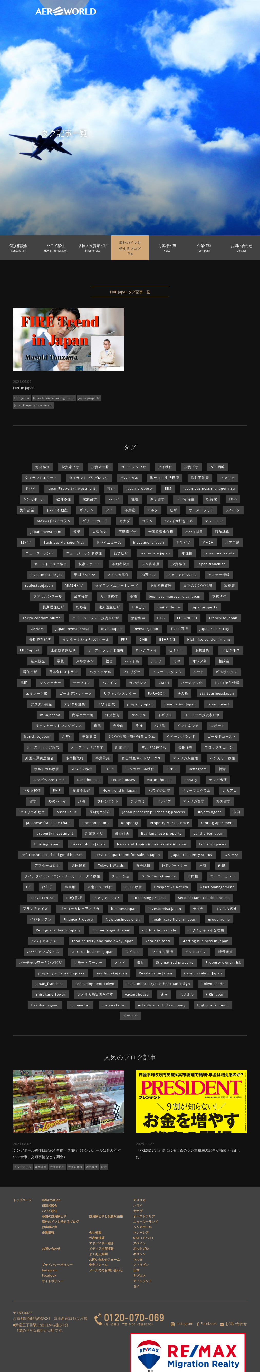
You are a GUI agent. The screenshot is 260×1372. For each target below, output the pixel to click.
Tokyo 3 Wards (111, 865)
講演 (81, 801)
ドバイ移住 (186, 499)
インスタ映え (226, 908)
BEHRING (167, 639)
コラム (147, 520)
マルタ (152, 510)
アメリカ (228, 477)
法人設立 (38, 661)
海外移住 (42, 467)
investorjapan (146, 628)
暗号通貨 (225, 951)
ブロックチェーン (219, 747)
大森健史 (99, 531)
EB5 (168, 488)
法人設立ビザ (109, 607)
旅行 (139, 725)
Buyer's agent (209, 812)
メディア (130, 1015)
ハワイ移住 (194, 531)
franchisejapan (37, 736)
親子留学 (157, 499)
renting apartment (217, 822)
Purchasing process (148, 897)
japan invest (218, 704)
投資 (109, 661)
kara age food (158, 941)
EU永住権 (74, 897)
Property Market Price (169, 822)
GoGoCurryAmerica (159, 876)
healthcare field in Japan (174, 919)
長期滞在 (185, 747)
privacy (190, 779)
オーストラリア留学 (87, 747)
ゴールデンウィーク (76, 693)
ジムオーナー (50, 682)
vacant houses (160, 779)
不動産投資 (121, 564)
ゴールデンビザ (133, 467)
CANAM (37, 628)
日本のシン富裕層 (198, 585)
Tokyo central (42, 897)
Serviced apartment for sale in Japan (127, 854)
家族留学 (90, 499)
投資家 (211, 499)
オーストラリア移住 (50, 564)
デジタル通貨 (74, 704)
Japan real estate (219, 553)
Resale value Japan (155, 973)
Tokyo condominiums (42, 618)
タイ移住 (165, 467)
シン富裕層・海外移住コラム (131, 736)
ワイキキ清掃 (162, 951)
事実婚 (70, 887)
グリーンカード (95, 520)
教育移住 (63, 499)
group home (219, 919)
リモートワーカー (88, 962)
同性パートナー (174, 865)
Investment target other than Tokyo (158, 983)
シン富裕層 (151, 564)
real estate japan (155, 553)
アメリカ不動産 (32, 812)
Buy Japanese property (161, 833)
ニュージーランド (39, 553)
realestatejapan (39, 585)
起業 (77, 531)
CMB (143, 639)
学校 (60, 661)
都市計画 (122, 833)
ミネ (177, 661)
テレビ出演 (218, 779)
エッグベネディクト (49, 779)
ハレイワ (110, 682)
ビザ (173, 510)
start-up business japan (92, 951)
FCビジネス (230, 650)
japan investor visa (73, 628)
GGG (161, 618)
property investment (55, 833)
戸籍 (202, 865)
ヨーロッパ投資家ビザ (202, 715)
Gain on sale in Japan (203, 973)
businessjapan (124, 908)
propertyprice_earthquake (61, 973)
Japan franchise (211, 564)
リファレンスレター (120, 693)
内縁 (221, 865)
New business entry (123, 919)
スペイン (233, 510)
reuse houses (123, 779)
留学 (33, 801)
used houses (88, 779)
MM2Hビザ (74, 585)
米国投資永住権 (161, 531)
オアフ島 (232, 542)
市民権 (193, 876)
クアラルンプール (47, 596)
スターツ (231, 854)
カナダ (124, 520)
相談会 (224, 661)
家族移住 (219, 596)
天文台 (198, 908)
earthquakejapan (112, 973)
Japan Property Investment (33, 405)
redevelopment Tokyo (94, 983)
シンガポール (34, 499)
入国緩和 (79, 865)
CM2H (164, 682)
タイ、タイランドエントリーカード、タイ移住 (62, 876)
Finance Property (78, 919)
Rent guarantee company (58, 930)
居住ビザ (30, 671)
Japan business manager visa (53, 398)
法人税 (182, 693)
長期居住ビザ (53, 607)
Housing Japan (47, 844)
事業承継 (102, 758)
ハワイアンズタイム (43, 951)
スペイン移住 (82, 769)
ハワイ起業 (106, 704)
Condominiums (95, 822)
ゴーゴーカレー (222, 876)
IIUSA (109, 769)
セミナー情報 (219, 574)
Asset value (67, 812)
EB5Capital (29, 650)
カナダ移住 (109, 596)
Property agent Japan (111, 930)
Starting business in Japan (205, 941)
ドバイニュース (108, 542)
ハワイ (114, 499)
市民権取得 (75, 758)
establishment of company (162, 1005)
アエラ (171, 769)
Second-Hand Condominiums (204, 897)
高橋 (133, 596)
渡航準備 (222, 531)
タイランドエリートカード (116, 585)
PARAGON (157, 693)
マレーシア (214, 520)
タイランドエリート (41, 477)
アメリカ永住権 (185, 758)
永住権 (187, 553)
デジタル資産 (41, 704)
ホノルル (187, 994)
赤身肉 (118, 725)
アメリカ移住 (118, 574)
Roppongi (129, 822)
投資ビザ (191, 467)
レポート (217, 725)
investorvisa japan (165, 908)
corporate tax (114, 1005)
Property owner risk (223, 962)
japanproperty (204, 607)
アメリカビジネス (182, 574)
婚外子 (47, 887)
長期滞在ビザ (40, 639)
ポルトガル (129, 477)
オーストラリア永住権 (106, 650)
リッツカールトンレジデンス (58, 725)
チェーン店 (121, 876)
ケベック (139, 715)
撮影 (140, 962)
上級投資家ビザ (63, 650)
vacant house (137, 994)
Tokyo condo (213, 983)
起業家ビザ (94, 833)
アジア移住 (133, 887)
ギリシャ (87, 510)
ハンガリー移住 (222, 758)
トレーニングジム (167, 671)
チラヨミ (138, 801)
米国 (236, 812)
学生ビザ (183, 542)
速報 (164, 994)
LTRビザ (139, 607)
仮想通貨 (202, 650)
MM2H (208, 542)
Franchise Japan (223, 618)
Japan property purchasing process (153, 812)
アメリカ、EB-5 (107, 897)
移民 (24, 682)
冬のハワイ (57, 801)
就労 (222, 769)
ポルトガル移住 (46, 769)
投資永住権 (100, 467)
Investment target (46, 574)
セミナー (176, 650)
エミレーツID (37, 693)
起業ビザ (122, 747)
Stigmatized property (175, 962)
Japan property (89, 398)
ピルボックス (226, 671)
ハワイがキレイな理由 (206, 930)
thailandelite (168, 607)
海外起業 (27, 510)
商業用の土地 (83, 715)
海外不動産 (200, 477)
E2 (28, 887)
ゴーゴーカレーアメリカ (79, 908)
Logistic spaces (212, 844)
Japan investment (46, 531)
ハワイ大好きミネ (179, 520)
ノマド (119, 962)
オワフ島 (199, 661)
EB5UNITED (187, 618)
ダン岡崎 (217, 467)
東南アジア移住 (99, 887)
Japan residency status (192, 854)
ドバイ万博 (179, 628)
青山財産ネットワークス (141, 758)
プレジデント (108, 801)
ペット (198, 671)
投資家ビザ (71, 467)
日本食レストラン (63, 671)
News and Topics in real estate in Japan (152, 844)
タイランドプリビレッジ (89, 477)
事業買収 (89, 736)
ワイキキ (133, 951)
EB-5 (233, 499)
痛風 (97, 725)
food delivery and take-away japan (103, 941)
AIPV (66, 736)
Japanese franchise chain (48, 822)
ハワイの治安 (159, 790)
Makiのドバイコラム (54, 520)
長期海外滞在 (100, 812)
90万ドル (148, 574)
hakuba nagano (45, 1005)
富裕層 (229, 585)
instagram (198, 769)
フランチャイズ (35, 908)
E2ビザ (26, 542)
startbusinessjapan (217, 693)
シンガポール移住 (140, 769)
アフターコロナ (47, 865)
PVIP (57, 790)
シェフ (156, 661)
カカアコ (230, 790)
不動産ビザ (128, 531)
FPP (124, 639)
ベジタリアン (41, 919)
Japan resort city (214, 628)
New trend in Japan (119, 790)
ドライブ (164, 801)
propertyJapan (140, 704)
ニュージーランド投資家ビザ (95, 618)
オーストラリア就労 (43, 747)
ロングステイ (146, 650)
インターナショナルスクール (86, 639)
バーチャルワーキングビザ (40, 962)
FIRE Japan (21, 398)
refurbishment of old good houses (52, 854)
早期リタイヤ (84, 574)
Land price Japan (209, 833)
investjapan (111, 628)
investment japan (148, 542)
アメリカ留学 (194, 801)
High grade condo (213, 1005)
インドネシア (188, 725)
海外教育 (112, 715)
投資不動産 (82, 790)
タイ (109, 510)
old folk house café (159, 930)
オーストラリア (201, 510)
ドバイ (30, 488)
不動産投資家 (161, 585)
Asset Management (217, 887)
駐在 (135, 499)
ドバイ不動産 (57, 510)
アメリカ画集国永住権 (95, 994)
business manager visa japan (174, 596)
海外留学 (223, 801)
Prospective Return (171, 887)
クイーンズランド (181, 736)
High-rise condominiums (209, 639)
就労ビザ (121, 553)
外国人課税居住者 (39, 758)
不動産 (130, 510)
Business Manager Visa (63, 542)
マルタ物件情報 (154, 747)
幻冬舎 (81, 607)
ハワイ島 (132, 661)
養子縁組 (143, 865)
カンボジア (138, 682)
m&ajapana (50, 715)
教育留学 (138, 618)
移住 (110, 488)
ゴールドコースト (221, 736)
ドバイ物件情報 (226, 682)
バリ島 (160, 725)
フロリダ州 (132, 671)
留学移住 (81, 596)
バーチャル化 (192, 682)
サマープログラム (196, 790)
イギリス (165, 715)
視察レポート (89, 564)
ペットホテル (100, 671)
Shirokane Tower (50, 994)
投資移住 (178, 564)
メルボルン (85, 661)
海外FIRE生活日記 (164, 477)
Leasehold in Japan (88, 844)
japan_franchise (49, 983)
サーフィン (82, 682)
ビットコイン (196, 951)
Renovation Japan (180, 704)
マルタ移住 (32, 790)
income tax (80, 1005)
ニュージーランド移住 (84, 553)
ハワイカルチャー (46, 941)
